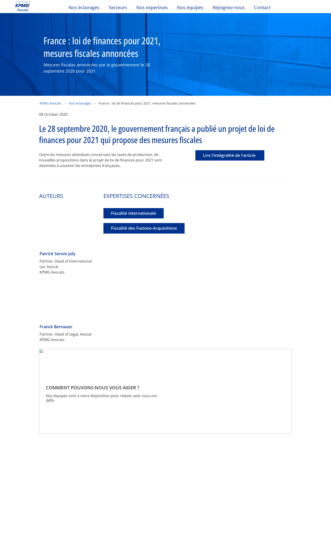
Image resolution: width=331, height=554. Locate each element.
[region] (167, 98)
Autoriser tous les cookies (119, 131)
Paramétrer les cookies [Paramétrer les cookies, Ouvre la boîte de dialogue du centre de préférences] (214, 131)
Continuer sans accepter (223, 61)
